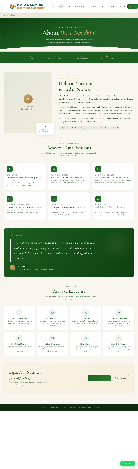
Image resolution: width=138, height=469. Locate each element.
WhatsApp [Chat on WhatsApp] (127, 463)
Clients (102, 6)
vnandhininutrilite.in (52, 407)
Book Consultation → (99, 378)
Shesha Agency (94, 407)
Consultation (92, 6)
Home (54, 6)
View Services (120, 378)
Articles (122, 6)
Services (69, 6)
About (61, 6)
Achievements (80, 6)
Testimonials (112, 6)
